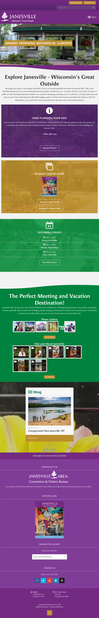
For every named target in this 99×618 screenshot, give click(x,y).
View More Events (49, 262)
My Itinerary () (89, 3)
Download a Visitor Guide (49, 208)
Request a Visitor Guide (49, 202)
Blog (34, 392)
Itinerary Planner (50, 148)
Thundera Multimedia (56, 607)
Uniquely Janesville (76, 3)
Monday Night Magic (49, 248)
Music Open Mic (49, 255)
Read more (33, 438)
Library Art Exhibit (49, 240)
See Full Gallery (49, 337)
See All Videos (49, 377)
